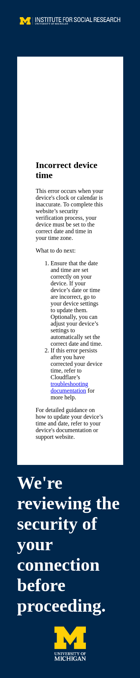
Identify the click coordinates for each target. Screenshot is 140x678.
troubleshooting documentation (69, 387)
